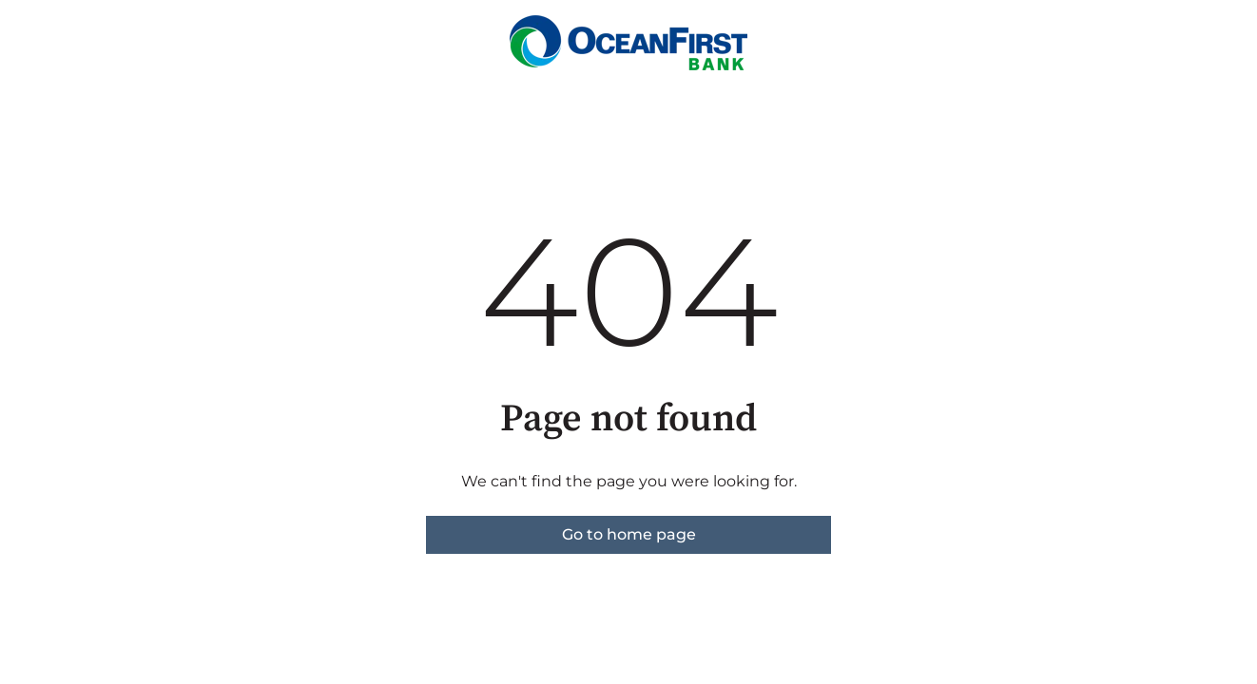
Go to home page (629, 534)
